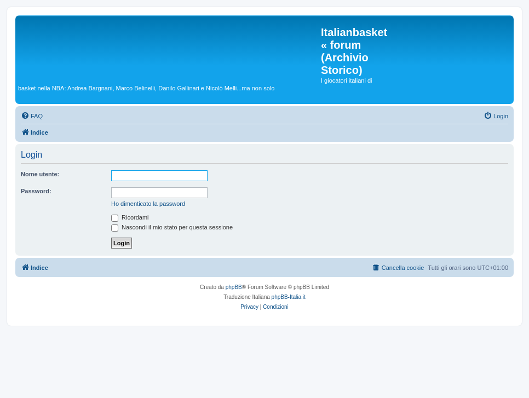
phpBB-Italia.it (289, 297)
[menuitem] (32, 116)
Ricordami (130, 217)
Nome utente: (40, 174)
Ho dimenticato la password (148, 203)
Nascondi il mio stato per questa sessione (172, 227)
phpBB (234, 287)
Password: (36, 191)
